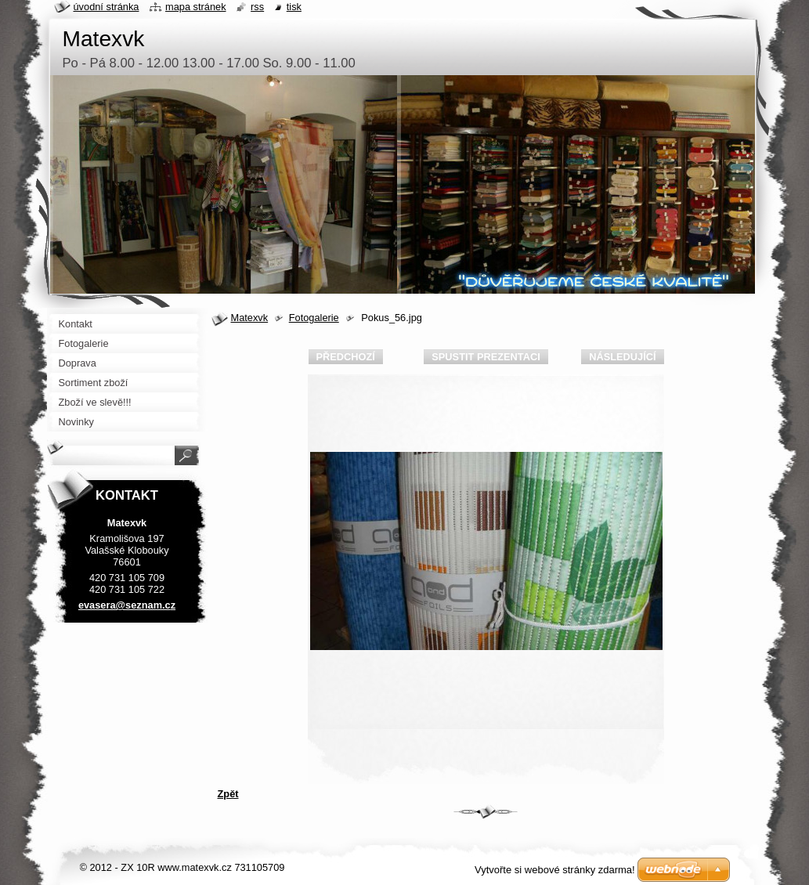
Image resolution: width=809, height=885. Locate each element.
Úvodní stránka (106, 7)
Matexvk (250, 317)
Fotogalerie (314, 317)
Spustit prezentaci (486, 357)
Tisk (294, 7)
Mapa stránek (195, 7)
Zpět (228, 794)
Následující (622, 357)
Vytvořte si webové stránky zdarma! (555, 870)
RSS (257, 7)
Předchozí (345, 357)
